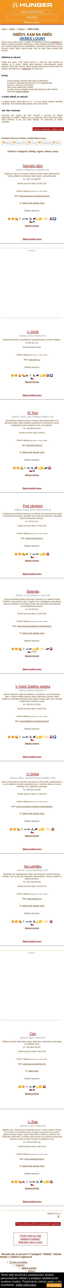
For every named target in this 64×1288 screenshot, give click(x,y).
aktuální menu (38, 203)
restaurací (55, 42)
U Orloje (32, 774)
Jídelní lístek (27, 203)
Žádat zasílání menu (32, 239)
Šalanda (32, 591)
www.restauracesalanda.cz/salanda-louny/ (34, 626)
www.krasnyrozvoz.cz (34, 538)
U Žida (33, 1122)
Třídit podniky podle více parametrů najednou (38, 1224)
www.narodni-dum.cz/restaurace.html (34, 196)
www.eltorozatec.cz (34, 445)
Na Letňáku (33, 866)
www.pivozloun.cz (34, 899)
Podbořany (44, 142)
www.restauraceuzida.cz (34, 1159)
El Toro (32, 413)
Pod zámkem (33, 506)
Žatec (56, 142)
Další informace (26, 1284)
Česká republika (16, 1262)
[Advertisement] (31, 283)
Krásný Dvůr (19, 142)
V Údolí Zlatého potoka (32, 686)
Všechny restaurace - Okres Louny (48, 129)
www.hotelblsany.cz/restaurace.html (34, 721)
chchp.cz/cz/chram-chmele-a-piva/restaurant (34, 806)
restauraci (26, 69)
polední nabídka (22, 91)
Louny (32, 142)
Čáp (33, 1034)
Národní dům (33, 166)
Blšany (6, 142)
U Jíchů (33, 332)
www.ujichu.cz (34, 360)
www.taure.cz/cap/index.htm (34, 1064)
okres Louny (32, 39)
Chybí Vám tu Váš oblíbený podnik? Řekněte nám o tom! (30, 1239)
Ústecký (18, 1265)
